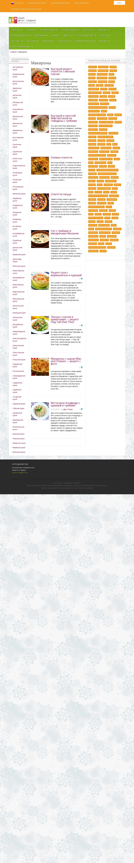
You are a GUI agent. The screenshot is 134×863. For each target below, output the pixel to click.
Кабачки (103, 100)
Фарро (108, 222)
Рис (90, 192)
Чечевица (93, 236)
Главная (13, 52)
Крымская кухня (19, 254)
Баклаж (92, 71)
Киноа (92, 118)
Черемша (93, 233)
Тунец (114, 218)
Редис (117, 185)
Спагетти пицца (61, 194)
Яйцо (108, 244)
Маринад (93, 152)
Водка (99, 85)
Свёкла (92, 199)
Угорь (100, 222)
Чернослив (105, 233)
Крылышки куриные (97, 133)
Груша (103, 96)
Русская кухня (18, 371)
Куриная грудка (105, 137)
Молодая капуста (97, 155)
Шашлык (112, 236)
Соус (109, 207)
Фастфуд (31, 41)
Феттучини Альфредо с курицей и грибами (65, 404)
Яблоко (92, 244)
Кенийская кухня (17, 220)
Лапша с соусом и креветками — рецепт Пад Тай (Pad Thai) (65, 319)
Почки (92, 185)
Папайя (92, 174)
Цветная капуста (103, 229)
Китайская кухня (17, 227)
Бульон (92, 82)
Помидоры (111, 181)
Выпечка (102, 30)
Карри (112, 107)
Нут (109, 163)
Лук (108, 144)
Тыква (92, 222)
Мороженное (106, 159)
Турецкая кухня (19, 404)
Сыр (91, 214)
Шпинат (104, 240)
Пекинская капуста (107, 174)
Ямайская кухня (19, 447)
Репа (115, 188)
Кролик (103, 129)
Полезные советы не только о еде (26, 9)
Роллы (98, 192)
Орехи (111, 166)
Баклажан (103, 71)
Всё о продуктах (81, 3)
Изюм (111, 96)
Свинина (114, 196)
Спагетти (93, 210)
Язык (101, 244)
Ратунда (108, 185)
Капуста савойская (98, 107)
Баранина (102, 74)
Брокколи (102, 78)
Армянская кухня (17, 89)
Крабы (118, 122)
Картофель (94, 111)
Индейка (93, 100)
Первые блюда (47, 30)
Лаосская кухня (19, 266)
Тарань (107, 214)
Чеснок (116, 233)
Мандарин (105, 148)
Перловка (104, 177)
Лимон (101, 144)
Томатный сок (95, 218)
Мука (117, 159)
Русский (16, 3)
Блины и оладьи (83, 41)
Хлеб (114, 225)
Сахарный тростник (98, 196)
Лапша (110, 141)
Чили (102, 236)
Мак (115, 144)
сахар (103, 251)
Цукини (117, 229)
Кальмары (93, 104)
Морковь (93, 159)
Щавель (114, 240)
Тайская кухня (18, 408)
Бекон (92, 78)
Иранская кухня (19, 194)
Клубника (102, 118)
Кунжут (92, 137)
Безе (111, 74)
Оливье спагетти (61, 157)
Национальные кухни (60, 3)
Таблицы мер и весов (37, 3)
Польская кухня (19, 359)
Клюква (112, 118)
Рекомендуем (104, 188)
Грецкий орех (95, 93)
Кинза (118, 115)
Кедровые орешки (97, 115)
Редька (92, 188)
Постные (15, 41)
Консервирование (20, 46)
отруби (111, 247)
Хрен (91, 229)
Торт (107, 218)
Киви (110, 115)
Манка (116, 148)
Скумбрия (112, 199)
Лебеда (92, 144)
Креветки (93, 129)
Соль (110, 203)
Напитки (46, 41)
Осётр (91, 170)
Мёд (91, 163)
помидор (93, 251)
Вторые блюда (69, 30)
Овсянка (93, 166)
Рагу (100, 185)
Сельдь (101, 199)
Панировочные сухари (107, 170)
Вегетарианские (85, 35)
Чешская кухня (18, 438)
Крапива (93, 126)
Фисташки (104, 225)
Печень (115, 177)
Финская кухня (18, 434)
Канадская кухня (17, 213)
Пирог (92, 181)
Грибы (115, 93)
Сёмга (98, 214)
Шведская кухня (19, 443)
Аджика (92, 67)
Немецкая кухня (19, 313)
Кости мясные (106, 122)
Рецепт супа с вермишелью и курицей (66, 274)
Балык (113, 71)
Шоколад (93, 240)
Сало (113, 192)
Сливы (92, 203)
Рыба (106, 192)
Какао (112, 100)
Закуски (15, 30)
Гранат (112, 89)
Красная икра (106, 126)
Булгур (112, 78)
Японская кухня (19, 452)
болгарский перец (97, 247)
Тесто (115, 214)
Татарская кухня (17, 398)
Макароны (93, 148)
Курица (92, 141)
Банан (92, 74)
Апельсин (103, 67)
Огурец (103, 166)
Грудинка (93, 96)
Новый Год (100, 163)
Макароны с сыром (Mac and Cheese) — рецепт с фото (66, 361)
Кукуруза (113, 133)
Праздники (40, 35)
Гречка (106, 93)
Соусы (103, 35)
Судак (112, 210)
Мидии (114, 152)
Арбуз (113, 67)
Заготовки (63, 41)
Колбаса (93, 122)
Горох (103, 89)
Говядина (93, 89)
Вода (91, 85)
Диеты (67, 35)
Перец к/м (93, 177)
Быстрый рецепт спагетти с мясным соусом (63, 71)
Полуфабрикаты (19, 35)
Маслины (104, 152)
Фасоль (92, 225)
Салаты (30, 30)
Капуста (104, 104)
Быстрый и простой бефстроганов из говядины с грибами (64, 118)
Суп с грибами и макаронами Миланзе (65, 232)
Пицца (55, 35)
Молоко (111, 155)
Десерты (87, 30)
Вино (111, 82)
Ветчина (102, 82)
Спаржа (103, 210)
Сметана (101, 203)
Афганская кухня (17, 96)
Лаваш (101, 141)
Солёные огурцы (96, 207)
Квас (104, 111)
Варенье (103, 41)
